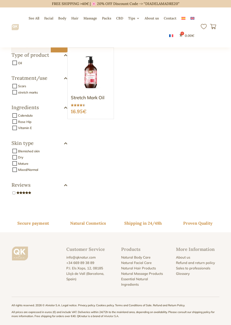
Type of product (39, 55)
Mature (23, 163)
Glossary (183, 273)
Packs (106, 18)
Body (62, 18)
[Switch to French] (171, 35)
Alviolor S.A (111, 316)
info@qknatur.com (81, 257)
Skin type (39, 143)
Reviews (39, 185)
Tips (131, 18)
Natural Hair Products (138, 268)
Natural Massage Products (142, 273)
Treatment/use (39, 78)
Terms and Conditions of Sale (133, 305)
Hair (75, 18)
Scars (22, 86)
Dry (20, 157)
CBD (119, 18)
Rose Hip (24, 122)
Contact (170, 18)
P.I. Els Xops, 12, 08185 (84, 268)
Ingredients (39, 108)
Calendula (25, 115)
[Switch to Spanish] (183, 18)
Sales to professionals (193, 268)
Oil (20, 63)
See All (34, 18)
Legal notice (69, 305)
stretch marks (28, 92)
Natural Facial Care (136, 263)
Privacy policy (86, 305)
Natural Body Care (135, 257)
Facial (48, 18)
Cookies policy (105, 305)
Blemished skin (29, 151)
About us (152, 18)
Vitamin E (25, 128)
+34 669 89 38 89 (80, 263)
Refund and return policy (195, 263)
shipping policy (201, 312)
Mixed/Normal (28, 170)
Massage (90, 18)
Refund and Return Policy (168, 305)
